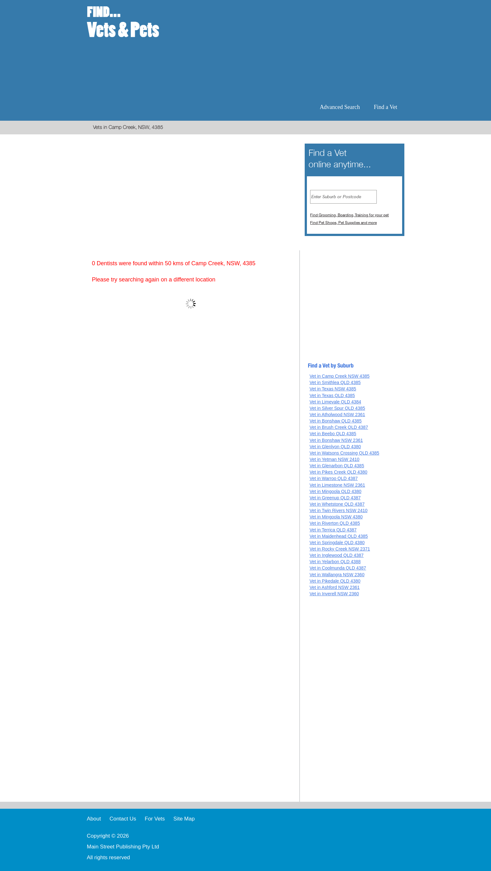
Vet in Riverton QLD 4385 (334, 523)
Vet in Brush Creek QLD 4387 (338, 427)
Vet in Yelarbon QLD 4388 (335, 561)
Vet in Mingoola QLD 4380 (335, 491)
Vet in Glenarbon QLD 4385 (336, 465)
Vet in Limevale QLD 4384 (335, 401)
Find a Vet (385, 107)
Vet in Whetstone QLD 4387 (337, 504)
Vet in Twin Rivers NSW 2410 (338, 510)
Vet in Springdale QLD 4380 (337, 542)
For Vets (155, 819)
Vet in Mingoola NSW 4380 (335, 516)
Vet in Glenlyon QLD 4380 (335, 446)
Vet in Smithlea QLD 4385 (335, 382)
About (94, 819)
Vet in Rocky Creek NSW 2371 (339, 548)
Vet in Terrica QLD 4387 (332, 529)
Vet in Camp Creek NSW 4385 (339, 376)
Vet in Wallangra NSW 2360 (336, 574)
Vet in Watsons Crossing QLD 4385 (344, 453)
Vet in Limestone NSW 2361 (337, 485)
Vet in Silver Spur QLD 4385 (337, 408)
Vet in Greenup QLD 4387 (335, 497)
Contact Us (122, 819)
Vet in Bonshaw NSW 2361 (336, 440)
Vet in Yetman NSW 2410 (334, 459)
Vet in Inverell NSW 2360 (334, 593)
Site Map (184, 819)
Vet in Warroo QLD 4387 (333, 478)
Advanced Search (340, 107)
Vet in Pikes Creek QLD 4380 (338, 472)
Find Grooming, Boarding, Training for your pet (349, 215)
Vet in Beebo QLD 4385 (332, 433)
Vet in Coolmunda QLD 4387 (337, 568)
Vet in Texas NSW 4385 (332, 388)
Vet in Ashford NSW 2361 (334, 587)
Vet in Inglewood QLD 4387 (336, 555)
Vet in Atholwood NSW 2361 (337, 414)
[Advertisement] (286, 50)
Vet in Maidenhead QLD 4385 (338, 536)
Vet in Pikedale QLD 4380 (334, 581)
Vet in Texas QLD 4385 (332, 395)
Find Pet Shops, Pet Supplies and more (343, 222)
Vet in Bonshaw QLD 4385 (335, 420)
